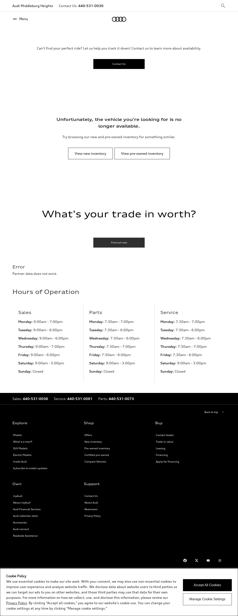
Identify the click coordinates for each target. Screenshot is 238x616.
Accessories (20, 522)
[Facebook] (185, 560)
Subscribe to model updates (30, 468)
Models (17, 435)
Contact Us (91, 496)
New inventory (93, 441)
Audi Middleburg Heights (32, 6)
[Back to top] (215, 412)
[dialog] (119, 592)
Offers (88, 435)
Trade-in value (164, 441)
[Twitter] (196, 560)
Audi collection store (25, 515)
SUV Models (20, 448)
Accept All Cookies (207, 585)
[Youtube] (208, 560)
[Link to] (90, 5)
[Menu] (20, 19)
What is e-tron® (22, 441)
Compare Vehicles (95, 461)
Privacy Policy (92, 515)
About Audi (91, 502)
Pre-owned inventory (97, 448)
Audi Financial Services (27, 509)
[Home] (119, 19)
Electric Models (22, 455)
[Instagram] (220, 560)
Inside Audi (20, 461)
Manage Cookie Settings (207, 599)
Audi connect (21, 529)
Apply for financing (167, 461)
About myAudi (21, 502)
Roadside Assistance (25, 535)
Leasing (160, 448)
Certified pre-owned (96, 455)
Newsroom (90, 509)
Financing (162, 455)
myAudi (17, 496)
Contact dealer (165, 435)
